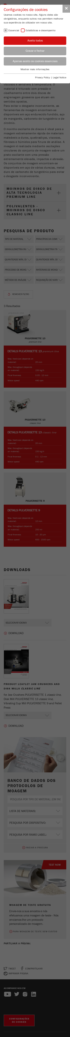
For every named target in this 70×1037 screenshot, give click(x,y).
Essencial (13, 30)
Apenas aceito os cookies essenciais (35, 61)
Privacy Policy (42, 77)
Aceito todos (35, 40)
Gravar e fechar (35, 50)
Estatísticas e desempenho (40, 30)
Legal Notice (59, 77)
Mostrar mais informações (35, 69)
